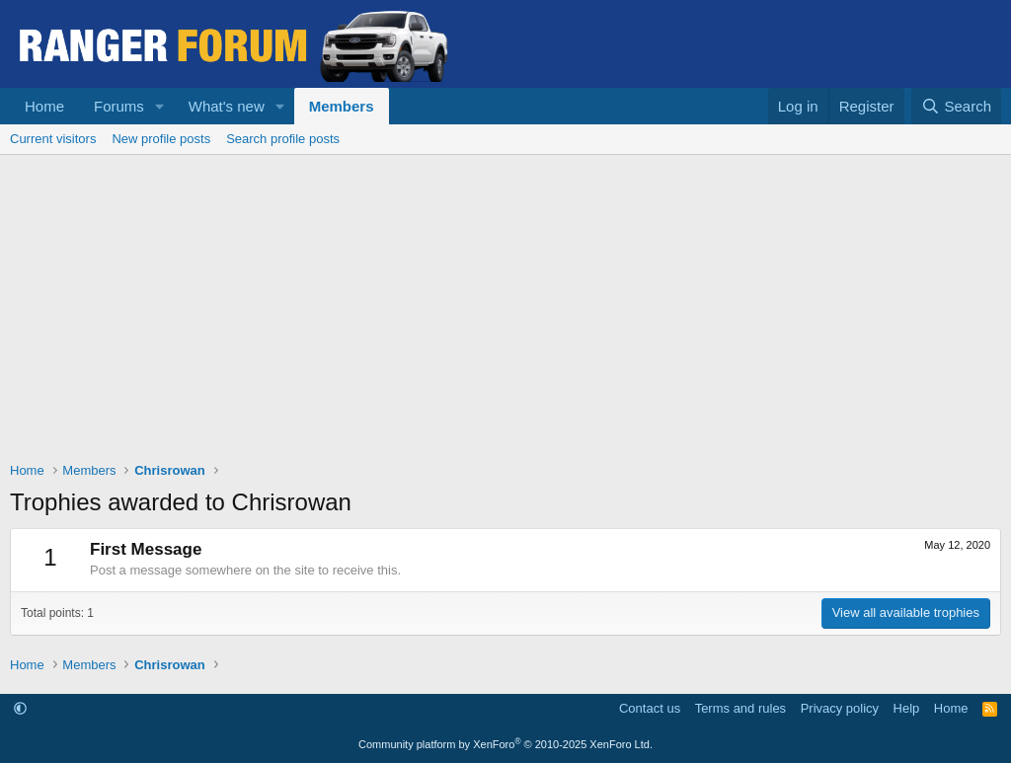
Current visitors (53, 138)
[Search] (956, 106)
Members (341, 106)
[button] (160, 106)
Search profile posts (283, 138)
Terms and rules (740, 708)
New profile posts (161, 138)
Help (907, 708)
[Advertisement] (505, 303)
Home (44, 106)
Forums (119, 106)
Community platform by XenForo (505, 744)
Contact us (649, 708)
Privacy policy (840, 708)
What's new (227, 106)
